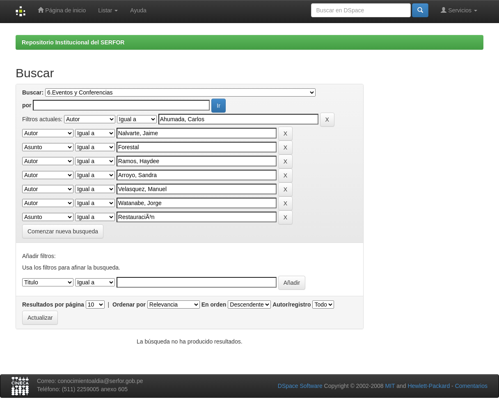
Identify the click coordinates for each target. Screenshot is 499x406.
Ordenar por (129, 304)
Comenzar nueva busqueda (62, 231)
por (27, 105)
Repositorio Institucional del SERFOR (73, 42)
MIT (390, 386)
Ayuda (138, 10)
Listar (108, 10)
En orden (214, 304)
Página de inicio (62, 10)
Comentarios (471, 386)
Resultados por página (53, 304)
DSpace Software (300, 386)
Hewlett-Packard (428, 386)
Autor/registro (291, 304)
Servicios (459, 10)
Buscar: (32, 92)
